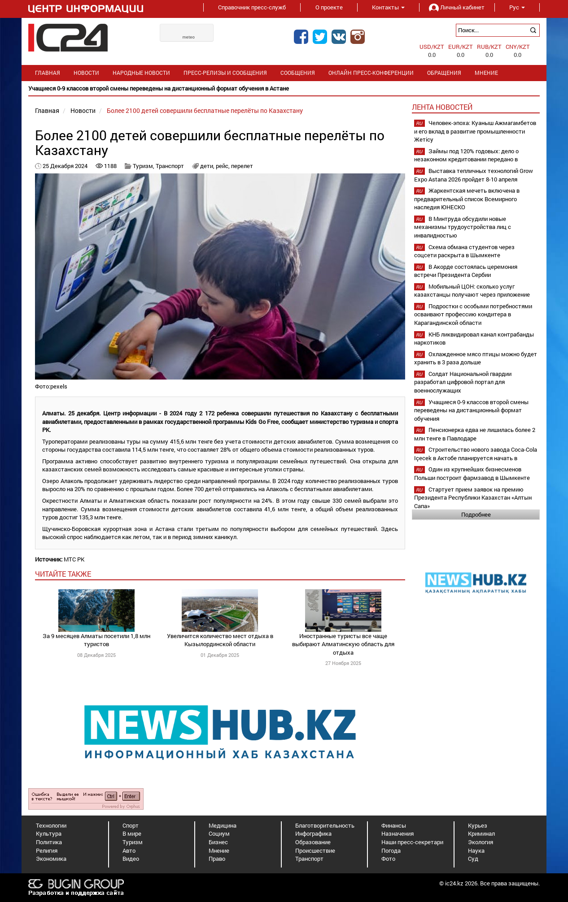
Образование (313, 842)
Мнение (486, 72)
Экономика (51, 859)
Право (217, 859)
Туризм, (144, 166)
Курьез (477, 825)
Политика (49, 842)
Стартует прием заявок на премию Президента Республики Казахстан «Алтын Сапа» (473, 497)
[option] (284, 88)
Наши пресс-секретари (412, 842)
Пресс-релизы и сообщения (225, 72)
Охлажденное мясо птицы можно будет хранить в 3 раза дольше (475, 358)
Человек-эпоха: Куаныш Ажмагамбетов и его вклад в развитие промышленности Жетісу (475, 131)
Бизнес (218, 842)
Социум (219, 833)
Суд (473, 859)
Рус (517, 7)
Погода (391, 850)
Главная (47, 72)
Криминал (481, 833)
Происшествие (315, 850)
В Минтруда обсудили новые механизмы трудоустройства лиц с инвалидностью (462, 227)
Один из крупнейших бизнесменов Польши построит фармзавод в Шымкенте (472, 473)
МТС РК (74, 559)
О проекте (329, 7)
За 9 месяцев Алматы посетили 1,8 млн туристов (96, 640)
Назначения (397, 833)
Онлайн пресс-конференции (371, 72)
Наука (476, 850)
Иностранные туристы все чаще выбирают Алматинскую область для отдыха (343, 644)
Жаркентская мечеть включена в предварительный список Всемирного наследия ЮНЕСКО (467, 198)
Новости (86, 72)
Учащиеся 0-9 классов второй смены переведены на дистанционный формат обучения (471, 410)
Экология (480, 842)
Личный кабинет (457, 7)
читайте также (63, 573)
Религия (46, 850)
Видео (130, 859)
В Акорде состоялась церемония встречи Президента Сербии (465, 271)
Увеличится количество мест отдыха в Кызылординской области (220, 640)
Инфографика (313, 833)
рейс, (223, 166)
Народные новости (141, 72)
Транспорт (170, 166)
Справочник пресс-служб (252, 7)
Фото (388, 859)
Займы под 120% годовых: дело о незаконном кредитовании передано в (466, 155)
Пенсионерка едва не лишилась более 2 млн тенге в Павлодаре (474, 434)
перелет (242, 166)
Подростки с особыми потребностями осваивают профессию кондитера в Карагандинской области (473, 314)
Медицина (222, 825)
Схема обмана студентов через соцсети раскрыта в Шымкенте (464, 251)
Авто (128, 850)
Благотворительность (324, 825)
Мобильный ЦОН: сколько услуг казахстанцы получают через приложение (472, 290)
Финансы (393, 825)
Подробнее (476, 514)
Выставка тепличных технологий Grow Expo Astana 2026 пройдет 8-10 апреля (473, 175)
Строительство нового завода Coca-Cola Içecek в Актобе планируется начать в (475, 453)
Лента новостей (442, 107)
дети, (208, 166)
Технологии (51, 825)
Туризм (132, 842)
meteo (189, 37)
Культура (48, 833)
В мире (131, 833)
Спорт (130, 825)
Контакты (388, 7)
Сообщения (297, 72)
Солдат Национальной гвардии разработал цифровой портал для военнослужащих (462, 382)
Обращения (444, 72)
